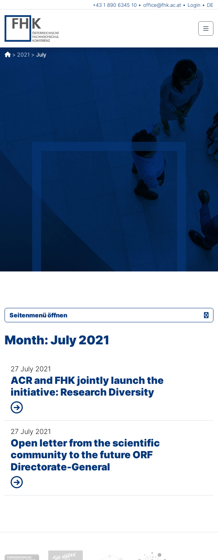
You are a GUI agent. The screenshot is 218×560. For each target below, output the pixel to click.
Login (194, 5)
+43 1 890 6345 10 (115, 5)
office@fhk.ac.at (162, 5)
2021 (23, 54)
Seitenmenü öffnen (109, 315)
